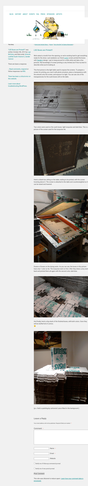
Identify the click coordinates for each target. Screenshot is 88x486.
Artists (59, 14)
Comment (38, 428)
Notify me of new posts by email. (45, 468)
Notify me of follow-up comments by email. (48, 463)
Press (43, 14)
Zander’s (40, 60)
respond (24, 69)
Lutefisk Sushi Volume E (16, 56)
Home (51, 44)
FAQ (37, 14)
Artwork (27, 54)
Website (53, 458)
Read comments (14, 69)
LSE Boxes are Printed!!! (43, 50)
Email (52, 453)
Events (32, 14)
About (25, 14)
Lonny (66, 58)
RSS (24, 71)
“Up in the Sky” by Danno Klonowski (63, 44)
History (18, 14)
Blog (11, 14)
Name (53, 448)
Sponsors (51, 14)
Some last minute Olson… (42, 44)
